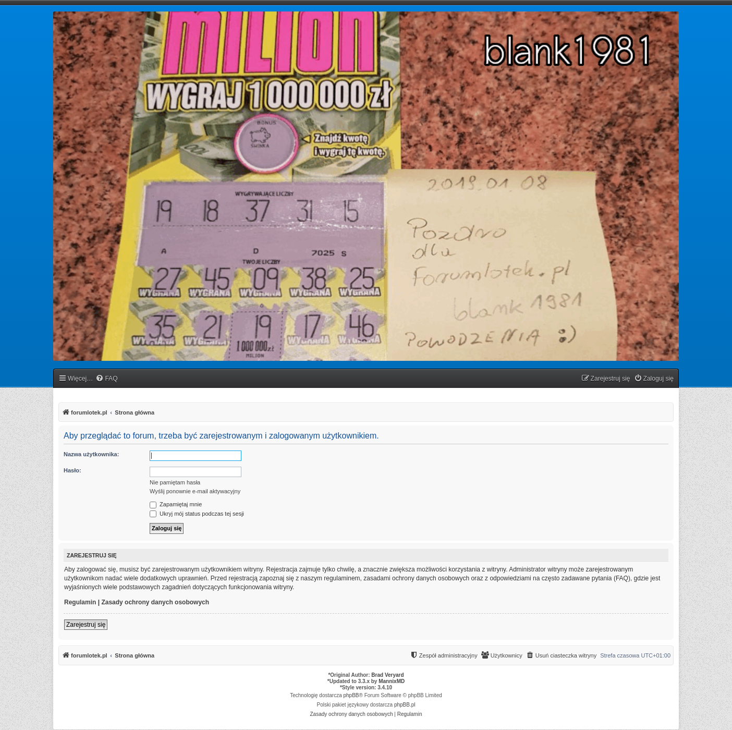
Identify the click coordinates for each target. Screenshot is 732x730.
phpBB (351, 695)
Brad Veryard (387, 675)
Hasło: (72, 470)
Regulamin (80, 602)
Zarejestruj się (85, 624)
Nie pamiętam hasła (175, 482)
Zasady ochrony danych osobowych (155, 602)
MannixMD (392, 681)
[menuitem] (106, 379)
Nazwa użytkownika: (91, 454)
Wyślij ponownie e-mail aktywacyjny (195, 491)
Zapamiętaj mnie (176, 504)
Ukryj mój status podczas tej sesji (197, 513)
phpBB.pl (405, 705)
